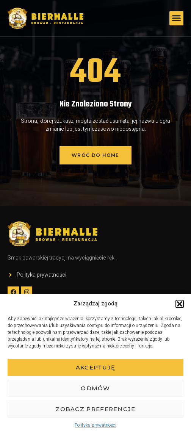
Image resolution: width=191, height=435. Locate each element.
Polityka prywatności (95, 425)
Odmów (95, 388)
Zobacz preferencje (95, 409)
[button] (179, 304)
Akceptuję (96, 367)
